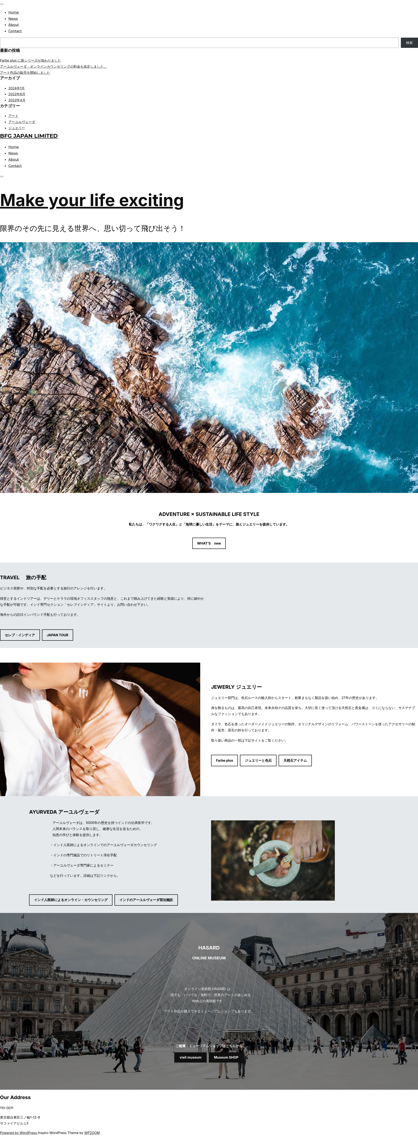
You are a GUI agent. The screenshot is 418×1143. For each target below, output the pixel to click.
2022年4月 (16, 100)
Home (13, 12)
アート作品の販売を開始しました (25, 72)
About (13, 25)
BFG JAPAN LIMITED (29, 135)
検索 (409, 43)
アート (13, 116)
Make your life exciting (92, 200)
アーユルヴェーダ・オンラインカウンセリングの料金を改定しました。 (53, 66)
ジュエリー (16, 128)
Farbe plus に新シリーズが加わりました (30, 60)
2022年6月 (16, 94)
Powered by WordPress (19, 1133)
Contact (15, 31)
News (13, 19)
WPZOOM (92, 1133)
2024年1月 (16, 88)
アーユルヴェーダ (21, 122)
